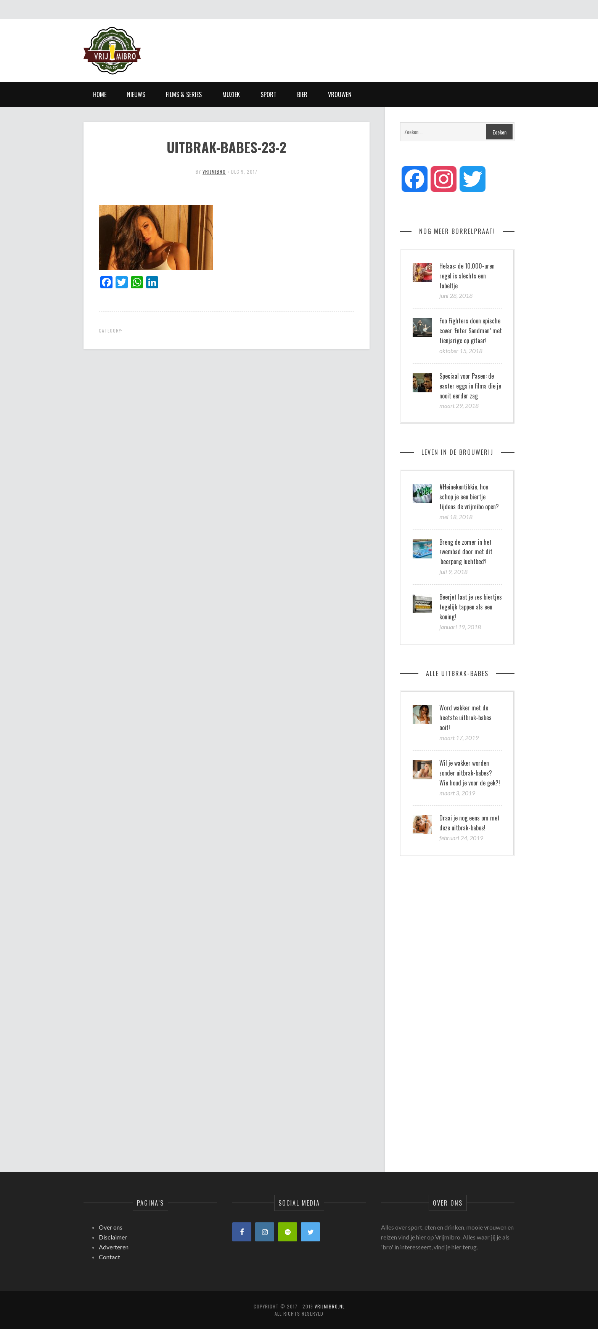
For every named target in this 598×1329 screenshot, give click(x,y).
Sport (268, 94)
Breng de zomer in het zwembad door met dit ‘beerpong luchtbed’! (465, 551)
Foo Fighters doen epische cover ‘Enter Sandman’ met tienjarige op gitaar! (470, 330)
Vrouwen (340, 94)
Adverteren (114, 1247)
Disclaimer (113, 1237)
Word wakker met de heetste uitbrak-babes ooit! (465, 717)
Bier (302, 94)
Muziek (231, 94)
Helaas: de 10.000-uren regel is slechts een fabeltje (467, 275)
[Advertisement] (375, 44)
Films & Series (184, 94)
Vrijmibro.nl (330, 1306)
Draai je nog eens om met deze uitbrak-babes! (469, 822)
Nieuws (136, 94)
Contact (109, 1256)
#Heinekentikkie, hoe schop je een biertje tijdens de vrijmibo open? (469, 496)
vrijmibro (214, 171)
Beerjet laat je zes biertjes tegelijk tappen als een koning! (470, 606)
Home (99, 94)
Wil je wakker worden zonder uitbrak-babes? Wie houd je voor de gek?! (469, 772)
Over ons (110, 1227)
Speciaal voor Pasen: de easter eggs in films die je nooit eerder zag (470, 385)
